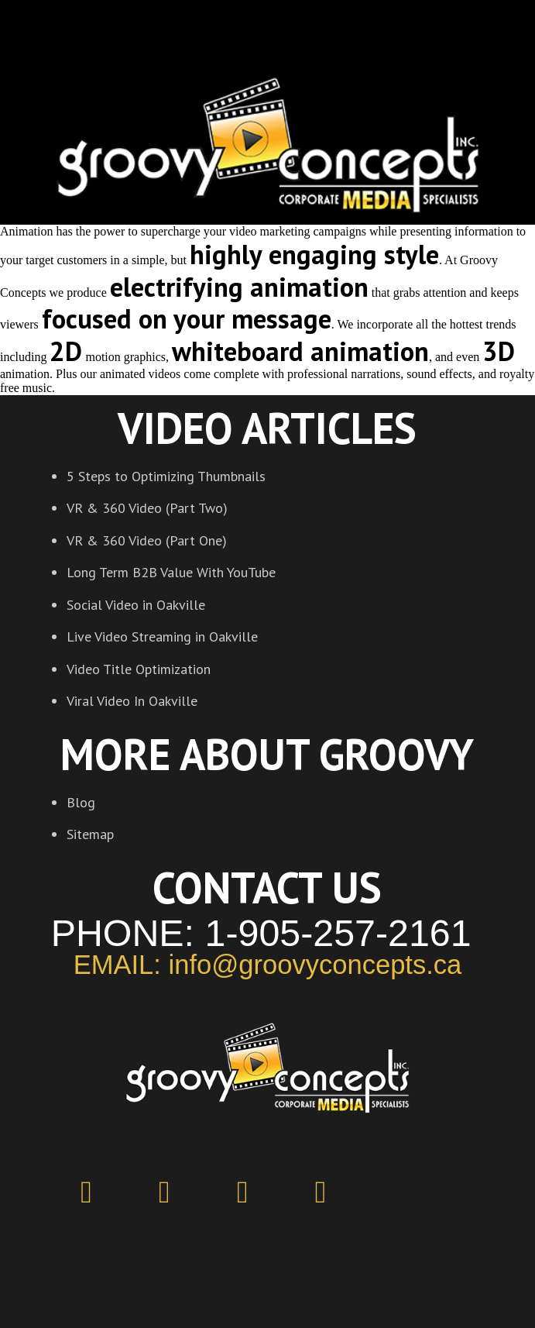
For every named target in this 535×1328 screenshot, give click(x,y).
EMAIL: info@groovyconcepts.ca (268, 965)
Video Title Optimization (139, 669)
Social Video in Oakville (136, 605)
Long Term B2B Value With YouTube (171, 572)
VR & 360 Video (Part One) (147, 540)
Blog (81, 802)
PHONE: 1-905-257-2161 (261, 933)
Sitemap (90, 834)
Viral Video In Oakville (132, 701)
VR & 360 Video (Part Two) (147, 508)
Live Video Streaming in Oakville (162, 636)
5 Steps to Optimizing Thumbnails (166, 476)
